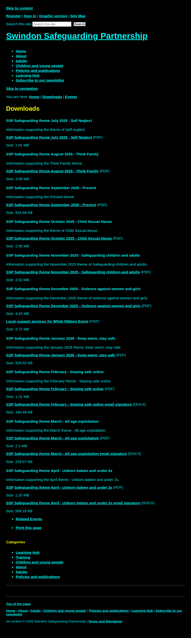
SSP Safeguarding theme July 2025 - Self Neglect (49, 137)
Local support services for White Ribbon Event (47, 321)
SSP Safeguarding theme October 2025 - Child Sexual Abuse (59, 238)
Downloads (52, 97)
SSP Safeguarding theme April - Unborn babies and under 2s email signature (73, 503)
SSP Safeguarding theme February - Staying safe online (55, 389)
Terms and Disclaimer (105, 621)
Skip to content (19, 8)
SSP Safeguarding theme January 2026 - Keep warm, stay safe (60, 355)
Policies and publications (38, 577)
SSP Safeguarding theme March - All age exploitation (52, 438)
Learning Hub (28, 552)
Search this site (18, 24)
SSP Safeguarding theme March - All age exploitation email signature (66, 454)
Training (23, 557)
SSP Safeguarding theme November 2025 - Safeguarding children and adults (73, 272)
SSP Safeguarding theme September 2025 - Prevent (51, 205)
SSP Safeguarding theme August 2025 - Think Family (52, 171)
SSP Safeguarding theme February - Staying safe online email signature (69, 404)
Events (71, 97)
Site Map (77, 16)
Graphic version (53, 16)
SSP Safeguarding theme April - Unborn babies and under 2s (59, 487)
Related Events (29, 519)
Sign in (30, 16)
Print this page (28, 528)
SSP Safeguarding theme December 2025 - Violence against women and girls (73, 306)
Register (13, 16)
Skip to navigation (22, 88)
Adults (21, 572)
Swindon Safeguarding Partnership (77, 36)
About (21, 567)
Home (34, 97)
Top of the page (18, 604)
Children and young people (39, 562)
